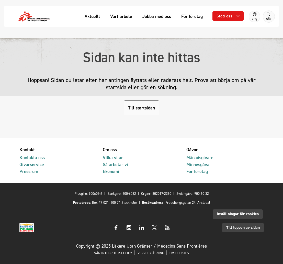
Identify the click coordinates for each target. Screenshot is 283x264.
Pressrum (28, 171)
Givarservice (31, 164)
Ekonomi (111, 171)
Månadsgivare (199, 157)
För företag (197, 171)
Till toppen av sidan (243, 227)
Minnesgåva (197, 164)
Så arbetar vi (115, 164)
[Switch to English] (254, 16)
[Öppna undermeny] (228, 16)
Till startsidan (141, 108)
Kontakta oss (32, 157)
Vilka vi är (113, 157)
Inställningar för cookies (238, 214)
